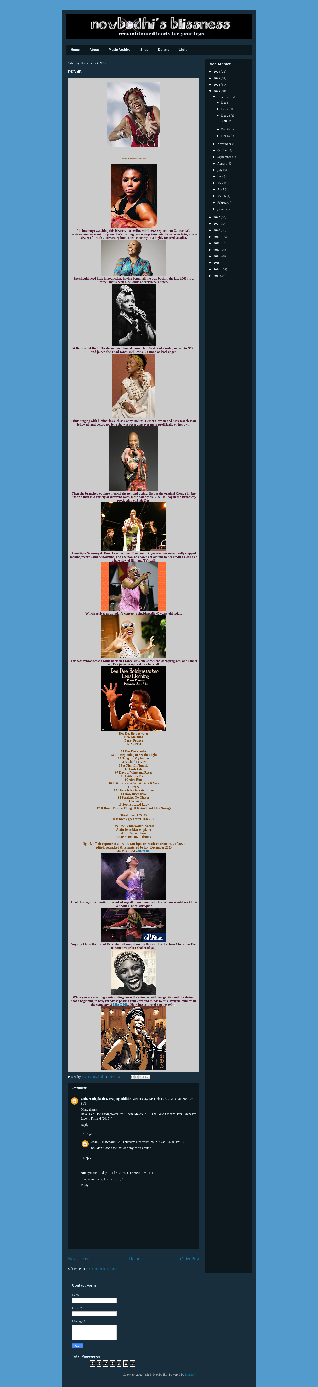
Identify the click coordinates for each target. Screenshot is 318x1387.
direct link (144, 851)
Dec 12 (226, 136)
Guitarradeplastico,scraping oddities (106, 1098)
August (222, 163)
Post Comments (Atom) (101, 1268)
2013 (217, 276)
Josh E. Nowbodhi (103, 1142)
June (220, 176)
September (224, 157)
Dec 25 (226, 109)
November (224, 144)
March (222, 196)
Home (75, 49)
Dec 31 (225, 103)
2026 (217, 72)
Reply (84, 1124)
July (220, 170)
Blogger (190, 1375)
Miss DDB (120, 1004)
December (224, 97)
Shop (144, 49)
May (220, 183)
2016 (217, 256)
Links (183, 49)
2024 (217, 85)
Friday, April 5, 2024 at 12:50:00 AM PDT (126, 1173)
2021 (217, 224)
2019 (217, 237)
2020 (217, 230)
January (222, 209)
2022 (217, 217)
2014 (217, 269)
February (223, 203)
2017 (217, 250)
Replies (91, 1134)
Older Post (189, 1258)
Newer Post (78, 1258)
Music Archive (120, 49)
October (223, 150)
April (221, 189)
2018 (217, 243)
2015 (217, 263)
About (94, 49)
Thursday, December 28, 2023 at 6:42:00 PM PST (154, 1142)
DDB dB (225, 121)
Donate (163, 49)
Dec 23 (226, 116)
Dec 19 (226, 129)
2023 (217, 91)
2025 (217, 78)
